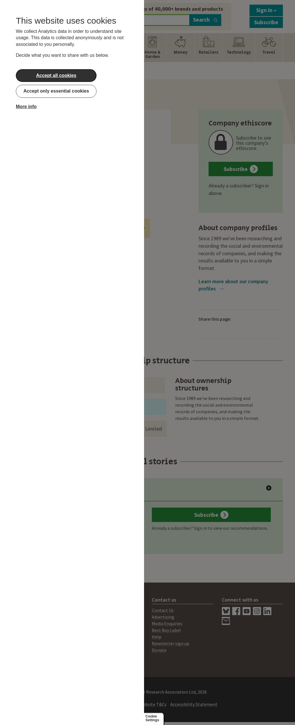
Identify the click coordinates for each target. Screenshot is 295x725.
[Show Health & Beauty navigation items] (124, 47)
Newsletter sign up (170, 643)
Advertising (163, 617)
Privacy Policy (121, 704)
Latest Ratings (52, 491)
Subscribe (266, 22)
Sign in (266, 10)
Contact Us (163, 610)
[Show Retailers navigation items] (208, 47)
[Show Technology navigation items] (239, 47)
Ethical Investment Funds (115, 228)
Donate (159, 650)
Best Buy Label (166, 630)
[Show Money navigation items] (180, 47)
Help (156, 637)
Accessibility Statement (194, 704)
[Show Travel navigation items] (269, 47)
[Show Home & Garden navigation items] (152, 47)
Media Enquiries (167, 623)
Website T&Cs (153, 704)
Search (205, 19)
